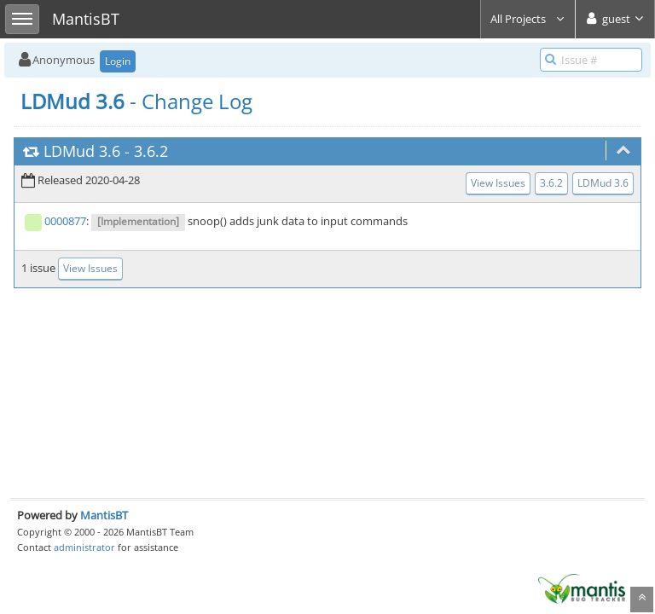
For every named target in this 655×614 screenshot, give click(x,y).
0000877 (65, 221)
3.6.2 (151, 151)
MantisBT (104, 515)
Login (117, 61)
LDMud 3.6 (81, 151)
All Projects (528, 18)
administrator (84, 547)
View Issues (498, 183)
